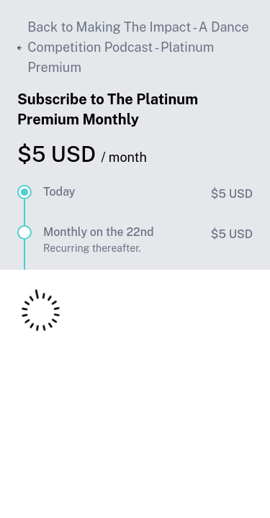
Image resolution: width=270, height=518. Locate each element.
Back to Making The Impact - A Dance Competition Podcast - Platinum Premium (133, 47)
